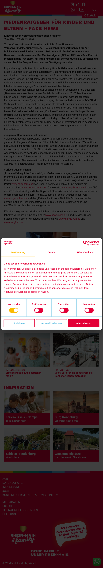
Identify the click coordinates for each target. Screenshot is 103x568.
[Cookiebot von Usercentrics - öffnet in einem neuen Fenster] (85, 243)
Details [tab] (52, 252)
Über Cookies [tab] (85, 252)
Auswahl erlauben (51, 323)
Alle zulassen (83, 323)
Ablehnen (19, 323)
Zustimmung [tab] (18, 252)
